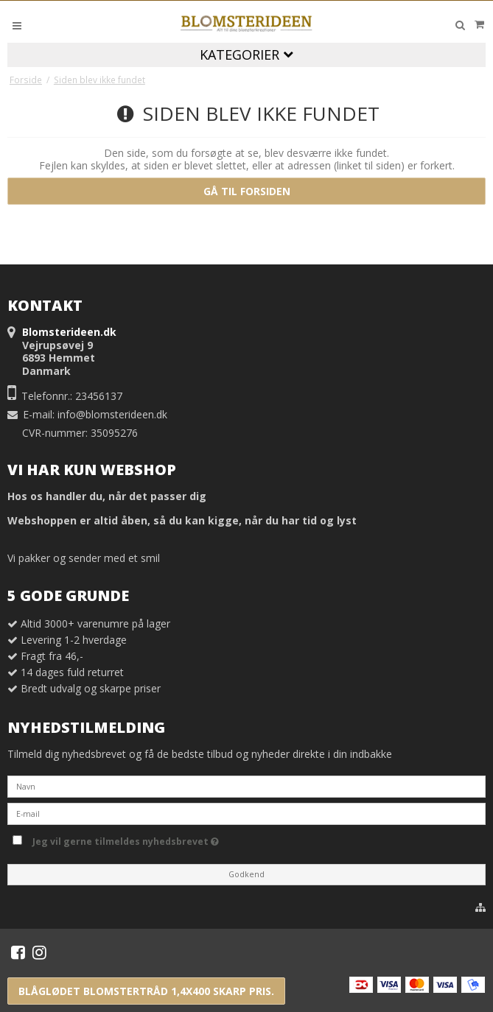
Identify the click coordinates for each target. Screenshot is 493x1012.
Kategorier (246, 54)
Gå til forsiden (246, 191)
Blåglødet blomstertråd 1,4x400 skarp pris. (146, 991)
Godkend (246, 874)
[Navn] (246, 786)
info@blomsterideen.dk (112, 414)
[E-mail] (246, 813)
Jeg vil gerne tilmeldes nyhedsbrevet (125, 839)
